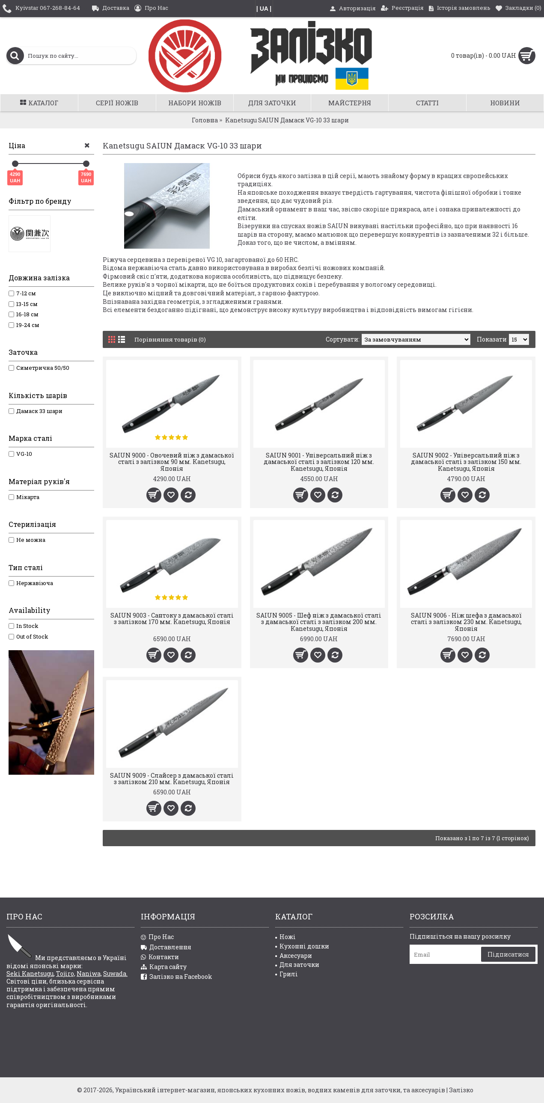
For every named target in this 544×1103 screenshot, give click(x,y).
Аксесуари (293, 955)
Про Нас (157, 937)
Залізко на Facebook (176, 976)
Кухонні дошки (302, 946)
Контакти (160, 957)
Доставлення (166, 947)
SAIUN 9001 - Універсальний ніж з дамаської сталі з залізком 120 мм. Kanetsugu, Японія (319, 462)
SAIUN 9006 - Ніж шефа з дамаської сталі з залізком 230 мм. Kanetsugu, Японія (466, 622)
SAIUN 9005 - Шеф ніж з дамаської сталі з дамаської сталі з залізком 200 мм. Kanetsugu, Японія (318, 622)
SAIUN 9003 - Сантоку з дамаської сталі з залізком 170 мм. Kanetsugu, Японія (172, 618)
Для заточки (297, 964)
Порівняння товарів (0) (171, 339)
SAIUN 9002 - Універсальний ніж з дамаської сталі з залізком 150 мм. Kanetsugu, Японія (466, 462)
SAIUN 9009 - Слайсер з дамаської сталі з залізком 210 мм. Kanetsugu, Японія (172, 778)
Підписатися (508, 954)
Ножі (285, 937)
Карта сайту (164, 967)
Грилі (286, 974)
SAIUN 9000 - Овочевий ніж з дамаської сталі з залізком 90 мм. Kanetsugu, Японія (172, 462)
